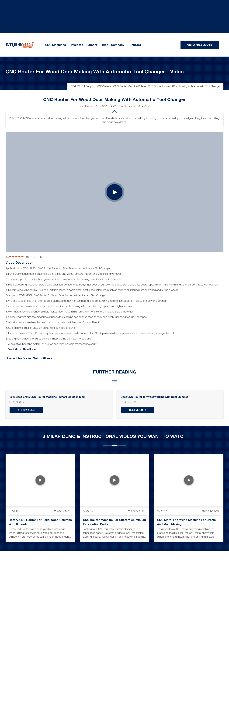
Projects (77, 44)
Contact (135, 44)
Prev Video (27, 409)
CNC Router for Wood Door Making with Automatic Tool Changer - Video (95, 71)
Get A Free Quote (199, 44)
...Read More (13, 348)
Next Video (135, 409)
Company (117, 44)
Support (91, 44)
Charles (127, 106)
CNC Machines (55, 44)
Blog (105, 44)
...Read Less (28, 348)
